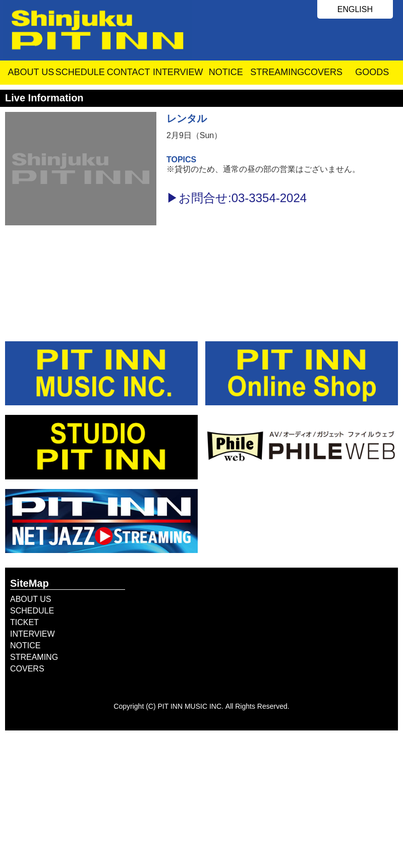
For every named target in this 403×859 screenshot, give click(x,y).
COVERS (323, 72)
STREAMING (274, 72)
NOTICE (226, 72)
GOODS (372, 72)
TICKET (24, 622)
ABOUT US (31, 72)
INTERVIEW (177, 72)
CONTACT (128, 72)
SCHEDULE (79, 72)
